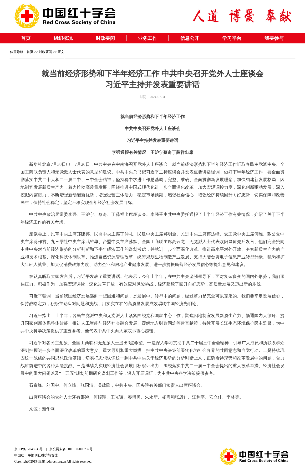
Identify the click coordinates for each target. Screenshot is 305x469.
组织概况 (63, 38)
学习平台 (231, 38)
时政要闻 (105, 38)
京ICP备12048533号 (28, 449)
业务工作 (147, 38)
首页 (25, 38)
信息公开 (189, 38)
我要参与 (274, 38)
